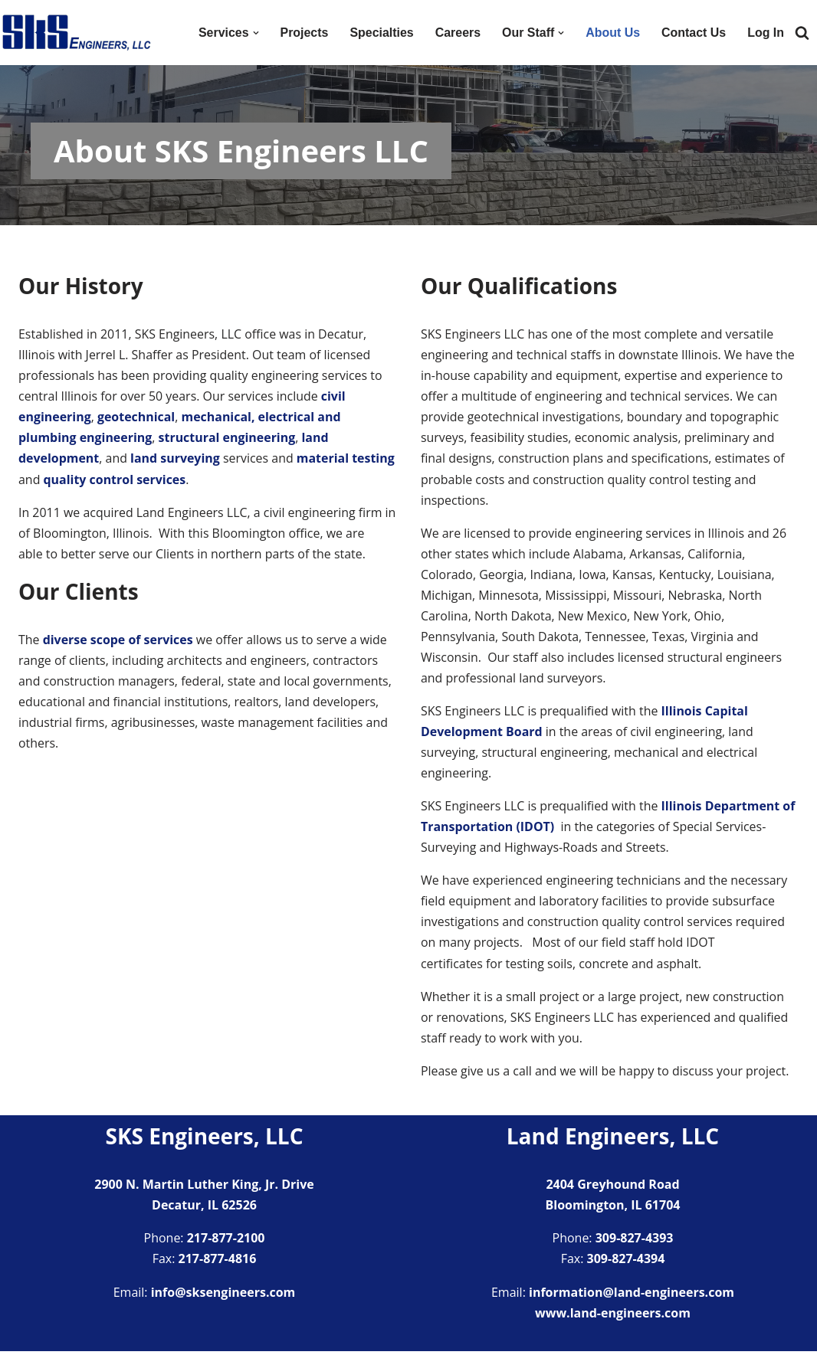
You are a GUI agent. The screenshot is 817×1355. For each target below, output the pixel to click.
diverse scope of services (118, 640)
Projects (303, 32)
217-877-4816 (218, 1262)
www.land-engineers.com (613, 1316)
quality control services (115, 480)
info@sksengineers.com (223, 1296)
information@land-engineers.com (631, 1296)
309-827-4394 (626, 1262)
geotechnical (136, 417)
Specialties (381, 32)
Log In (765, 32)
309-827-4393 (635, 1241)
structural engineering (227, 438)
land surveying (176, 458)
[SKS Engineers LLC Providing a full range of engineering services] (76, 32)
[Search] (802, 32)
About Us (612, 32)
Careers (457, 32)
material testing (346, 458)
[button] (254, 33)
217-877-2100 (226, 1241)
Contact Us (693, 32)
